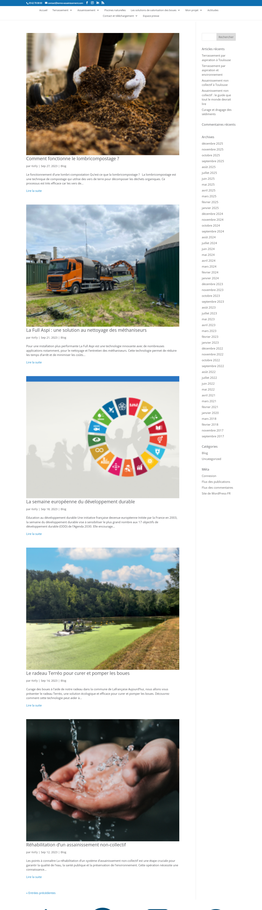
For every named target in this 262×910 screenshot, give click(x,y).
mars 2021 (209, 401)
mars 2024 (209, 266)
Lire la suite (34, 191)
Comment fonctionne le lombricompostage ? (72, 158)
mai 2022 (208, 389)
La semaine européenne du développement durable (80, 501)
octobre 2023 (211, 296)
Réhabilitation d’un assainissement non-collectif (76, 845)
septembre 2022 (213, 366)
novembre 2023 (212, 290)
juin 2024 (208, 249)
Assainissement (86, 10)
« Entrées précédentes (41, 893)
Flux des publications (216, 482)
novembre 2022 (212, 354)
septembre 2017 (213, 436)
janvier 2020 (210, 413)
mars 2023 (209, 331)
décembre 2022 (212, 348)
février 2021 (210, 407)
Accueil (43, 10)
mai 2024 (208, 255)
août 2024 (209, 237)
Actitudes (212, 10)
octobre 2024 (211, 225)
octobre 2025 (211, 155)
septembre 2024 (213, 231)
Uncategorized (211, 459)
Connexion (209, 476)
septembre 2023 (213, 301)
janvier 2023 (210, 342)
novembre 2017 (212, 430)
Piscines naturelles (115, 10)
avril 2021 (208, 395)
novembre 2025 (212, 149)
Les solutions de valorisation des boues (153, 10)
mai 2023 (208, 319)
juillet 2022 (209, 378)
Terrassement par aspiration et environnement (213, 70)
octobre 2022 (211, 360)
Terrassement (60, 10)
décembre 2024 (212, 214)
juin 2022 (208, 383)
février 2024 (210, 272)
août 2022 (209, 372)
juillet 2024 (209, 243)
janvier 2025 (210, 208)
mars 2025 (209, 196)
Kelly (34, 166)
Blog (63, 166)
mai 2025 (208, 184)
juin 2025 (208, 179)
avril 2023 (208, 325)
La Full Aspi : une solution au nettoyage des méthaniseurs (86, 330)
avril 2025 (208, 190)
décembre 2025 (212, 143)
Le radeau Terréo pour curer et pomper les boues (78, 673)
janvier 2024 (210, 278)
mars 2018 (209, 419)
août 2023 (209, 307)
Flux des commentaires (217, 487)
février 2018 (210, 424)
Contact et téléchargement (118, 16)
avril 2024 (208, 260)
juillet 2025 (209, 173)
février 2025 (210, 202)
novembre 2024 (212, 219)
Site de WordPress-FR (216, 493)
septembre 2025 (213, 161)
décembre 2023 (212, 284)
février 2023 (210, 337)
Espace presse (151, 16)
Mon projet (191, 10)
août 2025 (209, 167)
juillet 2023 (209, 313)
